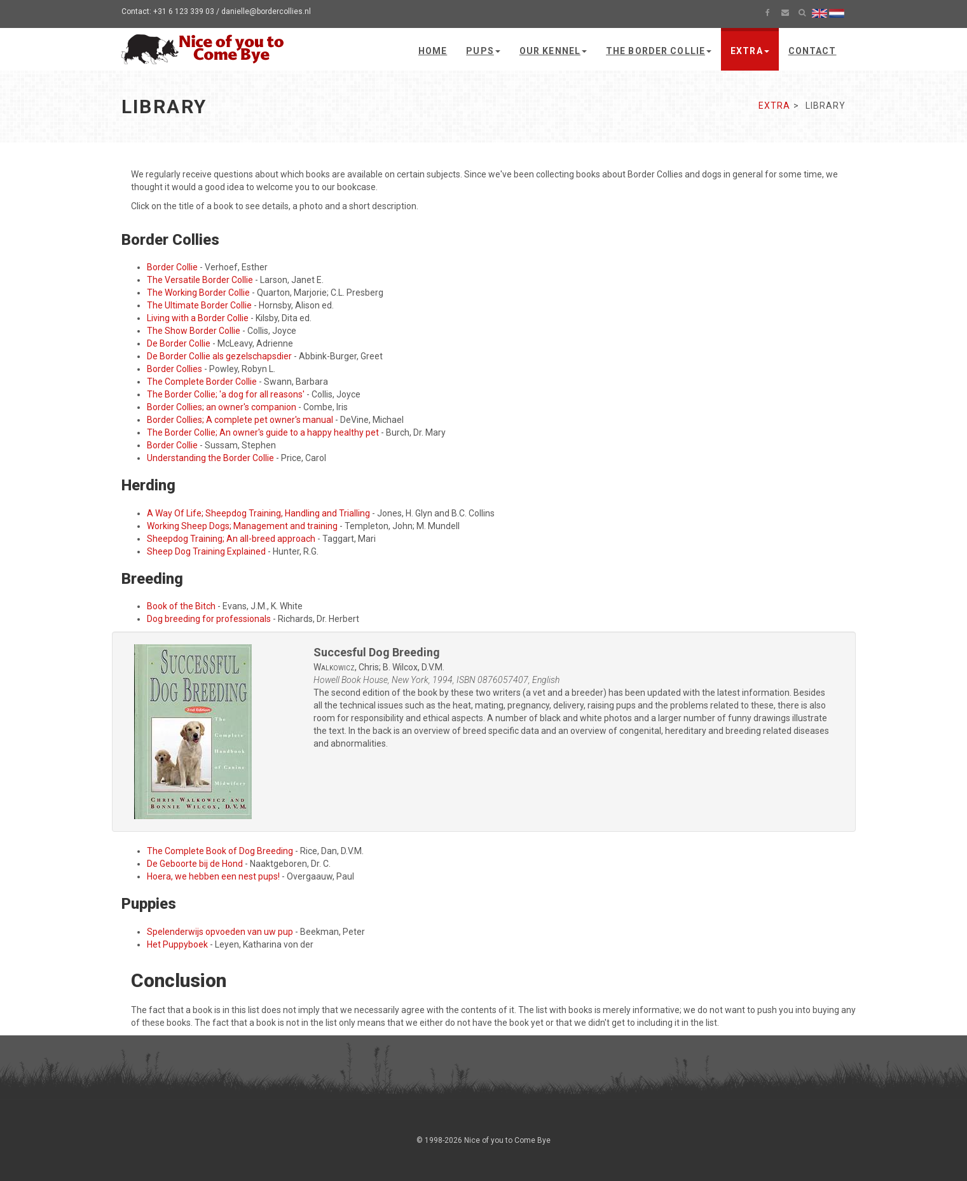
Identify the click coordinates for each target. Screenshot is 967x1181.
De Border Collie (178, 343)
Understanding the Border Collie (210, 458)
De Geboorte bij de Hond (195, 864)
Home (432, 51)
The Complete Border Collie (202, 381)
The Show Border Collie (193, 331)
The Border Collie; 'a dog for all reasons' (226, 394)
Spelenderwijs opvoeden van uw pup (220, 932)
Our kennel (553, 51)
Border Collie (172, 267)
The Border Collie (658, 51)
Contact (812, 51)
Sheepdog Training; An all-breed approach (231, 539)
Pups (483, 51)
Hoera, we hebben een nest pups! (213, 876)
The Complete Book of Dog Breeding (220, 851)
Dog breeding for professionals (209, 619)
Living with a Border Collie (198, 318)
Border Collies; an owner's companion (221, 407)
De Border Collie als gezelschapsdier (219, 356)
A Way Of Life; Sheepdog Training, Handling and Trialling (258, 513)
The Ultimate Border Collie (199, 305)
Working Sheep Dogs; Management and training (242, 526)
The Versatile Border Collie (200, 280)
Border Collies (174, 369)
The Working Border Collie (198, 292)
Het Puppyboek (177, 944)
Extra (749, 51)
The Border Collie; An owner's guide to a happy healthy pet (263, 432)
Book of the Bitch (181, 606)
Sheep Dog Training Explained (206, 551)
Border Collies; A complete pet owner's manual (240, 420)
